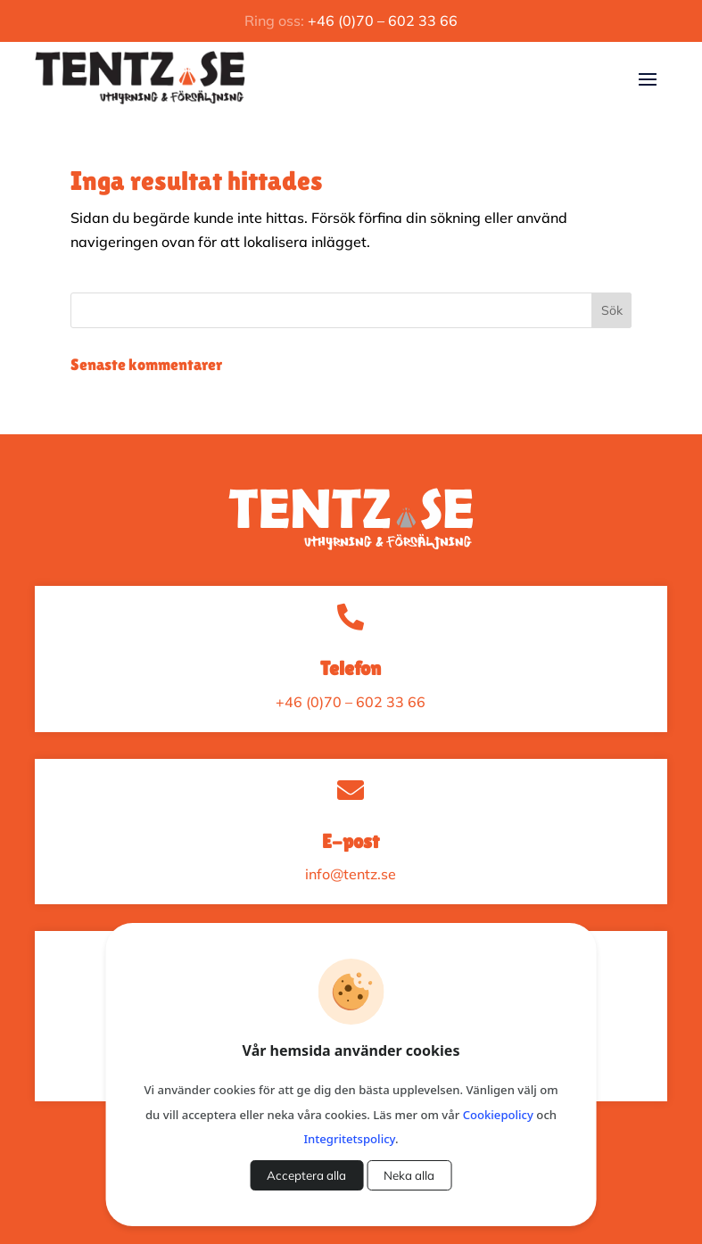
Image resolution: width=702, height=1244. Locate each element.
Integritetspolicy (349, 1139)
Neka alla (409, 1175)
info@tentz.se (350, 874)
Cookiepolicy (498, 1115)
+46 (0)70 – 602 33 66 (383, 20)
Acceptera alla (306, 1175)
